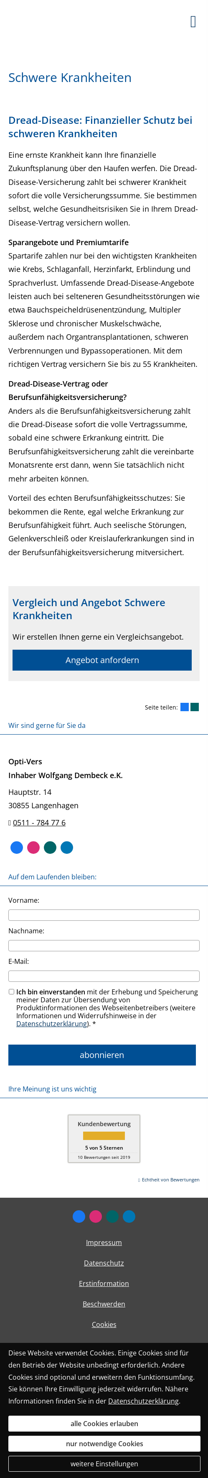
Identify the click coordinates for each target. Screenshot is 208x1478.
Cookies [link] (104, 1324)
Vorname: (23, 900)
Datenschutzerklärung (51, 1023)
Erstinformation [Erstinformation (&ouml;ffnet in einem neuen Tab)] (104, 1283)
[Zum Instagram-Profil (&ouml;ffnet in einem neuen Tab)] (33, 847)
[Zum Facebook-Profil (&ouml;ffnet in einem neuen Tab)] (16, 847)
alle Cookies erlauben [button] (104, 1423)
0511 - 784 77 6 (39, 822)
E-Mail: (18, 961)
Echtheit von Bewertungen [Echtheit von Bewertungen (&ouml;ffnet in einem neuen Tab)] (171, 1179)
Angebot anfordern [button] (102, 660)
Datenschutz (104, 1263)
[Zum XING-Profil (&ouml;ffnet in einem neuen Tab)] (50, 847)
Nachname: (26, 930)
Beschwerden (104, 1304)
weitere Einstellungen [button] (104, 1463)
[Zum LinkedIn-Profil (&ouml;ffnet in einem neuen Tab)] (67, 847)
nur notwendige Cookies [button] (104, 1443)
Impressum (104, 1242)
